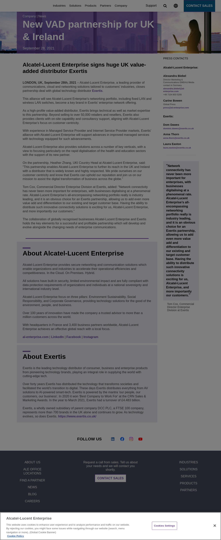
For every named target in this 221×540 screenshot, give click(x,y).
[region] (110, 526)
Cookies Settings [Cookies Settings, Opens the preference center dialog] (164, 525)
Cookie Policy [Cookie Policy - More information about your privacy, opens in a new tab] (15, 536)
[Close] (214, 525)
